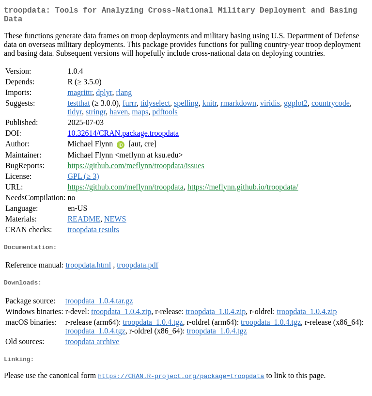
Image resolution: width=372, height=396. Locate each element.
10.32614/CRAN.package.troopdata (123, 137)
